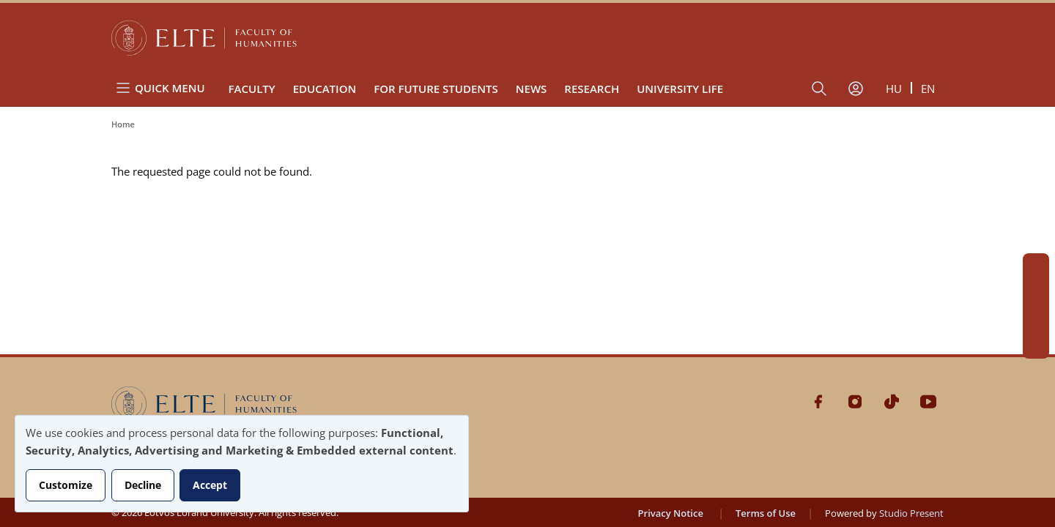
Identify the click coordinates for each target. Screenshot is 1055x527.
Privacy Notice (670, 513)
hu (894, 88)
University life (680, 88)
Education (325, 88)
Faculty (252, 88)
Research (591, 88)
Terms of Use (766, 513)
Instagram (1036, 293)
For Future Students (436, 88)
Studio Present (911, 513)
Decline (143, 485)
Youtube (1036, 345)
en (928, 88)
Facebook (1036, 266)
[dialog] (242, 463)
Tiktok (1036, 319)
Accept (210, 485)
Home (123, 124)
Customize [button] (65, 485)
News (531, 88)
